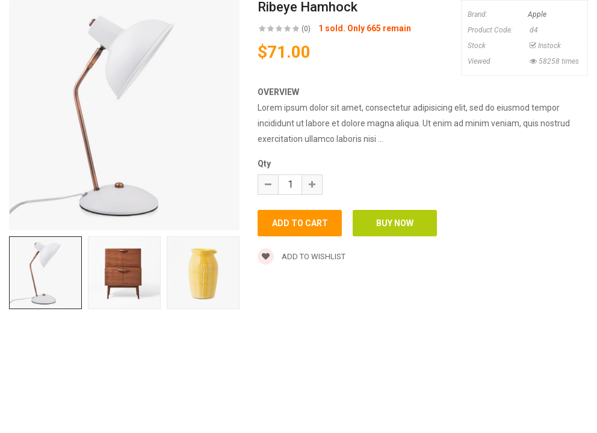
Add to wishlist (301, 256)
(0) (306, 29)
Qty (264, 163)
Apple (537, 14)
